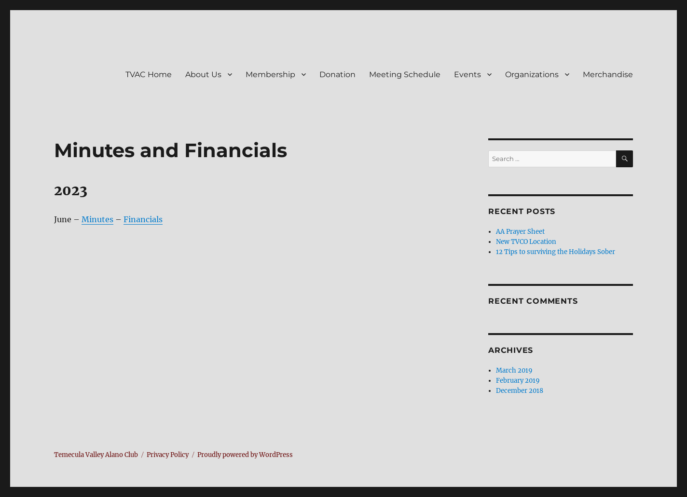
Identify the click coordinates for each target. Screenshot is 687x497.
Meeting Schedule (404, 74)
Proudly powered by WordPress (245, 455)
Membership (270, 74)
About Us (203, 74)
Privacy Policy (168, 455)
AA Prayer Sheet (520, 232)
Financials (143, 219)
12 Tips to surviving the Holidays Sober (555, 252)
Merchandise (608, 74)
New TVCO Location (526, 242)
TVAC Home (148, 74)
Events (467, 74)
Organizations (532, 74)
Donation (337, 74)
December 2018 (519, 391)
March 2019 (514, 370)
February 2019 (518, 380)
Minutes (97, 219)
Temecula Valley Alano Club (96, 455)
